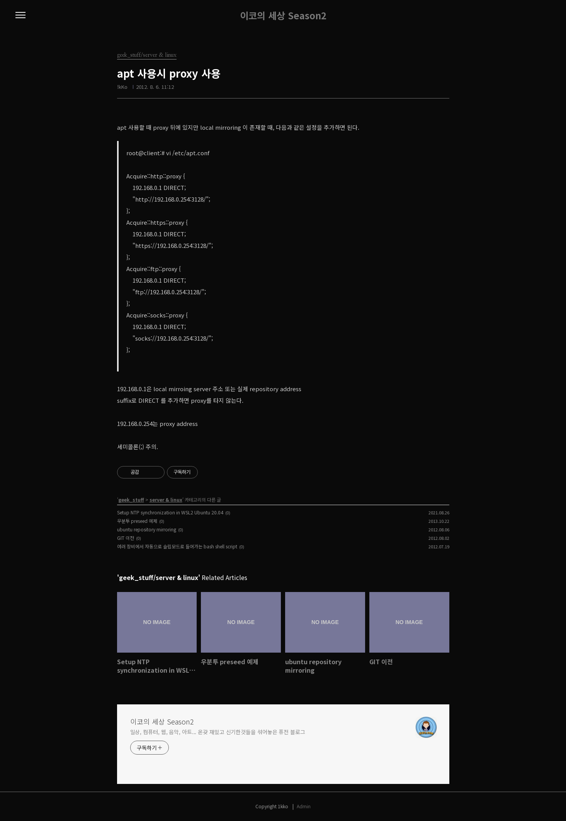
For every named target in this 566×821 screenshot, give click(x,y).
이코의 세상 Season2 (283, 15)
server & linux (166, 499)
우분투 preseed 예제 (137, 520)
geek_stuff (131, 499)
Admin (304, 806)
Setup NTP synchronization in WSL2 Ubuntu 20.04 (170, 512)
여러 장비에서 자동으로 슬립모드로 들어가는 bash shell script (177, 546)
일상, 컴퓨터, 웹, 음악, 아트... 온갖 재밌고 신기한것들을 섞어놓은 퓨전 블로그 (217, 732)
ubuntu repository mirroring (146, 529)
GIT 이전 (125, 537)
